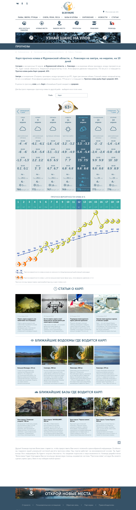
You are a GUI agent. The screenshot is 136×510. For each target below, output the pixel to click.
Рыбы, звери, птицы (28, 17)
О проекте (26, 505)
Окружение (88, 17)
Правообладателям (106, 505)
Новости (102, 17)
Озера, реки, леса (51, 17)
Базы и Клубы (71, 17)
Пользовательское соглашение (48, 505)
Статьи (115, 17)
